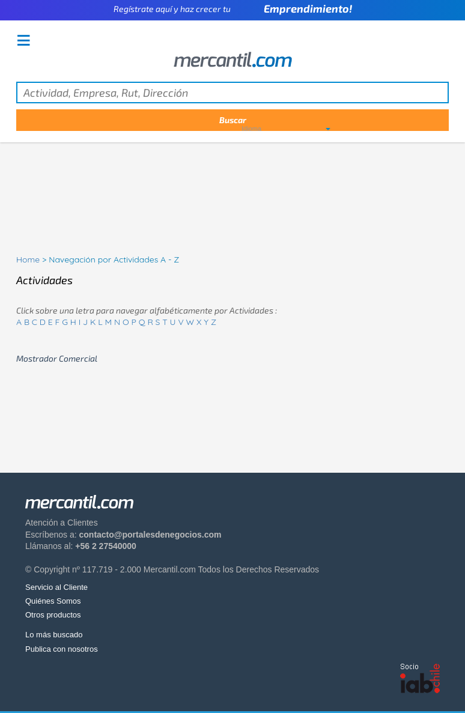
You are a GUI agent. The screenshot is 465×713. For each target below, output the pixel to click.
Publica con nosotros (61, 649)
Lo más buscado (53, 634)
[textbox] (232, 92)
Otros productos (53, 614)
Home (28, 259)
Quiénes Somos (53, 600)
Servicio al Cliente (56, 587)
